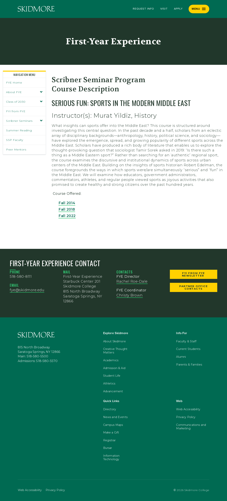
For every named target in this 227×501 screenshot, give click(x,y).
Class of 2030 (24, 101)
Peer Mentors (16, 149)
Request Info (143, 8)
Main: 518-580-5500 (33, 356)
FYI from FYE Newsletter (193, 274)
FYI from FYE (15, 111)
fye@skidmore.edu (27, 290)
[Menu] (199, 9)
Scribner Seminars (24, 121)
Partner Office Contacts (193, 287)
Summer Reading (19, 130)
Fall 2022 (67, 216)
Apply (178, 8)
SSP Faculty (14, 140)
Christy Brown (129, 295)
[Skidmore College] (36, 9)
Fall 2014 (67, 203)
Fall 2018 (67, 209)
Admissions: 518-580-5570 (38, 361)
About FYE (24, 92)
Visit (164, 8)
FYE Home (14, 82)
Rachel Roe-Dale (132, 281)
